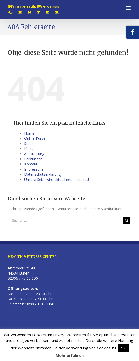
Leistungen (33, 158)
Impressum (33, 169)
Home (29, 133)
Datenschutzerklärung (42, 174)
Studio (29, 143)
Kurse (29, 148)
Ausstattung (34, 153)
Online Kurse (34, 138)
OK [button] (123, 348)
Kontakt (30, 164)
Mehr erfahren (70, 355)
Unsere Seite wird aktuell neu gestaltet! (56, 179)
